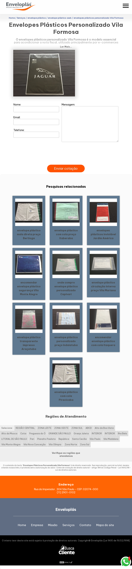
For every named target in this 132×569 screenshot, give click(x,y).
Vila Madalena (110, 439)
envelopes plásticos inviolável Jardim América (103, 234)
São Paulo (95, 439)
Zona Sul (84, 444)
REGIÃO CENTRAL (25, 428)
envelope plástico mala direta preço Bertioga (29, 234)
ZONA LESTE (44, 428)
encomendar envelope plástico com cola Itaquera (103, 341)
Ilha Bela (122, 433)
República (64, 439)
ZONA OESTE (61, 428)
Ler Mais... (66, 46)
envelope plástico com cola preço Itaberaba (66, 234)
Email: (36, 120)
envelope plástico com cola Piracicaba (66, 396)
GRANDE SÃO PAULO (60, 433)
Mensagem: (90, 122)
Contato (85, 525)
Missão (53, 525)
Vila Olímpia (55, 444)
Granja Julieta (81, 433)
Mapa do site (105, 525)
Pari (32, 439)
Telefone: (36, 133)
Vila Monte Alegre (10, 444)
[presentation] (66, 160)
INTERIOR (97, 433)
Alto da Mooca (9, 433)
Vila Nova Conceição (34, 444)
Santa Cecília (79, 439)
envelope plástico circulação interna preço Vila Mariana (103, 286)
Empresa (37, 525)
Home (22, 525)
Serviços (68, 525)
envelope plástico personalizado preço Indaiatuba (66, 341)
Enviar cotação (66, 168)
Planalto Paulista (46, 439)
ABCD (89, 428)
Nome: (36, 107)
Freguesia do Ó (37, 433)
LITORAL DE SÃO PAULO (14, 439)
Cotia (23, 433)
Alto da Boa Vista (104, 428)
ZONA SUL (77, 428)
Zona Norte (71, 444)
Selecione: (7, 428)
